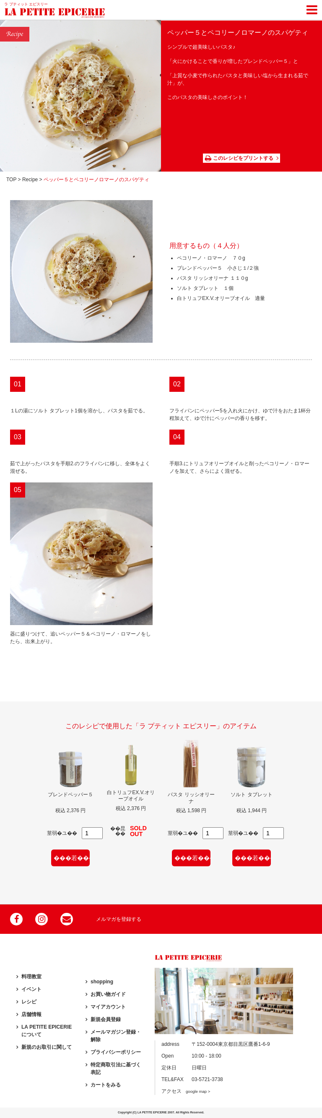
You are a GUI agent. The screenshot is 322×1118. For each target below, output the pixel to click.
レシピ (28, 1002)
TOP (11, 179)
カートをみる (106, 1085)
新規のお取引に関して (46, 1047)
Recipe (30, 179)
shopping (102, 982)
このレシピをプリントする (239, 158)
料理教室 (31, 977)
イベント (31, 989)
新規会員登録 (106, 1019)
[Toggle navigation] (312, 8)
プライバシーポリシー (116, 1052)
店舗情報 (31, 1014)
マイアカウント (108, 1007)
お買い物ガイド (108, 994)
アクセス (185, 1091)
